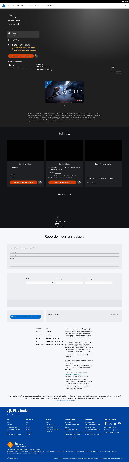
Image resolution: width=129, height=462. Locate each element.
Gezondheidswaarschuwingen (73, 374)
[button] (64, 92)
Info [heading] (8, 419)
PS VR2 (28, 427)
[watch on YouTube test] (79, 100)
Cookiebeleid (97, 458)
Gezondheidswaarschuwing (92, 429)
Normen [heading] (48, 419)
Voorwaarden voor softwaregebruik (112, 458)
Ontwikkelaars (89, 432)
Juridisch (56, 458)
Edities (28, 279)
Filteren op (58, 279)
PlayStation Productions (13, 429)
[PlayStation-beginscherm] (4, 5)
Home (8, 415)
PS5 (14, 6)
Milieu (47, 422)
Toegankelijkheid (50, 424)
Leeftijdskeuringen (90, 427)
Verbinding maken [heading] (110, 419)
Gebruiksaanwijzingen (71, 437)
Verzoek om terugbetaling (72, 434)
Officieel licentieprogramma (92, 434)
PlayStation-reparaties (71, 429)
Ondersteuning (50, 6)
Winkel (42, 6)
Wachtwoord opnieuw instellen (73, 432)
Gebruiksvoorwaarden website (77, 458)
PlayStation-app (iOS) (110, 427)
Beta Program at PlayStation (112, 432)
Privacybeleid (64, 458)
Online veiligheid (50, 427)
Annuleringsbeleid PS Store (92, 424)
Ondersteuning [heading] (70, 419)
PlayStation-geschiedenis (14, 434)
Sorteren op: (89, 279)
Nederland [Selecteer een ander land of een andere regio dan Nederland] (12, 458)
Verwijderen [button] (114, 314)
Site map (90, 458)
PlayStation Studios (12, 427)
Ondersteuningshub (70, 422)
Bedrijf (9, 432)
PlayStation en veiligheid (72, 424)
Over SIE (9, 422)
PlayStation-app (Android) (111, 430)
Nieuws (37, 6)
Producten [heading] (29, 419)
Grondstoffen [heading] (89, 419)
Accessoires (30, 6)
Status (67, 427)
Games (9, 6)
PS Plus (23, 6)
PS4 (18, 6)
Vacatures (9, 424)
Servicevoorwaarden (90, 422)
